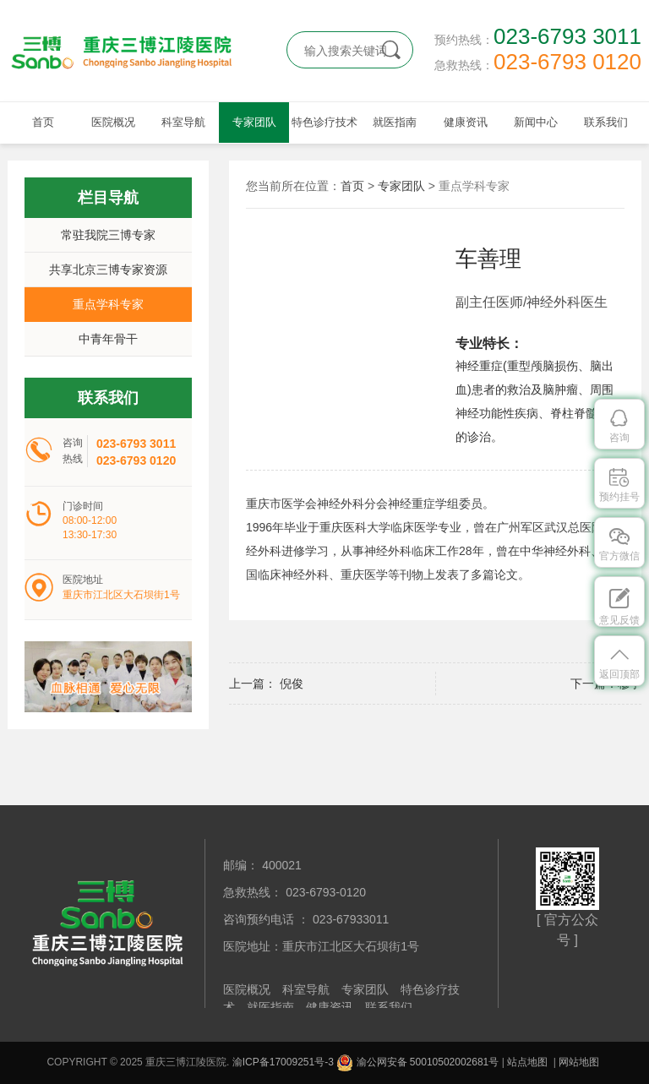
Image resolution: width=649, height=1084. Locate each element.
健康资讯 (466, 122)
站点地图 (527, 1062)
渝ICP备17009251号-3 (283, 1062)
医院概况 (113, 122)
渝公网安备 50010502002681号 (417, 1062)
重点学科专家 (108, 304)
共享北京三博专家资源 (108, 269)
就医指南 (395, 122)
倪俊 (289, 683)
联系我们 (606, 122)
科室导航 (183, 122)
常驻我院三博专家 (108, 235)
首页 (43, 122)
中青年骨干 (108, 339)
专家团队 (254, 122)
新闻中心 (536, 122)
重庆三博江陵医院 (134, 50)
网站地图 (579, 1062)
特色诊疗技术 (324, 122)
